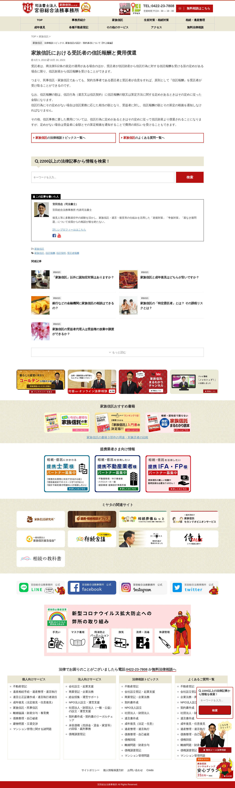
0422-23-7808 (136, 669)
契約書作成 (131, 702)
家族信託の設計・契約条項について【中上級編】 (89, 43)
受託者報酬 (73, 253)
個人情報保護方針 (113, 770)
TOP (40, 19)
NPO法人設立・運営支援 (84, 702)
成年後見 (39, 27)
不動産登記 (20, 686)
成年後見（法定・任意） (140, 723)
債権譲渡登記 (77, 734)
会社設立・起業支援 (81, 686)
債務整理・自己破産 (25, 718)
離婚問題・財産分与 (137, 744)
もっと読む (119, 352)
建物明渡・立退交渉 (25, 723)
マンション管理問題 (137, 755)
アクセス (156, 27)
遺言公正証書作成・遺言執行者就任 (35, 697)
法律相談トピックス (54, 43)
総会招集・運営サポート (84, 697)
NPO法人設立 (133, 707)
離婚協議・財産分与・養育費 (31, 713)
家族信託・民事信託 (25, 707)
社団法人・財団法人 (137, 713)
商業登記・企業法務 (81, 691)
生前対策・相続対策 (156, 19)
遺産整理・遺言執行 (137, 728)
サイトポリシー (91, 770)
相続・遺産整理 (195, 19)
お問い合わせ (135, 770)
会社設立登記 (188, 691)
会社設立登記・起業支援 (140, 691)
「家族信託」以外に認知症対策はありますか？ (83, 277)
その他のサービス (117, 27)
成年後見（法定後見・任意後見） (33, 702)
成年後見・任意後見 (192, 723)
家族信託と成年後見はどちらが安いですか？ (169, 277)
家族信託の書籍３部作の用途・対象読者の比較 (117, 437)
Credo (150, 770)
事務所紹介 (79, 19)
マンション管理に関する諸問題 (32, 728)
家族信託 (117, 19)
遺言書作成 (131, 718)
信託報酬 (50, 253)
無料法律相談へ (164, 669)
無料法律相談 (195, 27)
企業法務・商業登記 (192, 697)
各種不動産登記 (78, 27)
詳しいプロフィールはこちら (69, 229)
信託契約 (61, 253)
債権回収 (130, 739)
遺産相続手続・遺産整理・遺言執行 (35, 691)
